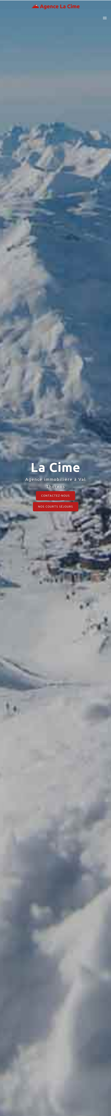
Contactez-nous (55, 495)
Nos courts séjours (55, 506)
